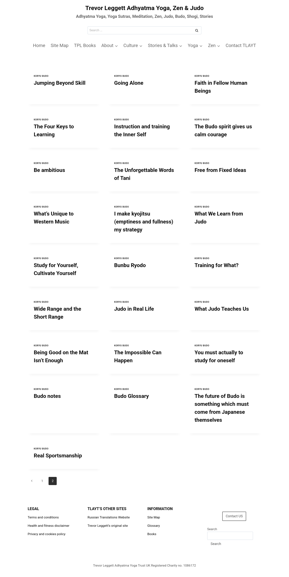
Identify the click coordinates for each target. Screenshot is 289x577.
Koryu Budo (41, 76)
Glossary (153, 526)
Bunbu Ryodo (130, 265)
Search (212, 529)
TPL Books (85, 45)
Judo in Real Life (134, 309)
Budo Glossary (131, 396)
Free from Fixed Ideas (220, 170)
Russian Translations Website (109, 517)
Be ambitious (49, 170)
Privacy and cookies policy (46, 534)
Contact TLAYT (241, 45)
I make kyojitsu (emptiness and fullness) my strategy (143, 222)
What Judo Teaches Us (222, 309)
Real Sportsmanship (58, 455)
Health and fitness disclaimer (48, 526)
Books (151, 534)
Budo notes (47, 396)
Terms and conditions (43, 517)
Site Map (59, 45)
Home (39, 45)
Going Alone (128, 83)
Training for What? (217, 265)
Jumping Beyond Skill (60, 83)
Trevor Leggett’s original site (108, 526)
